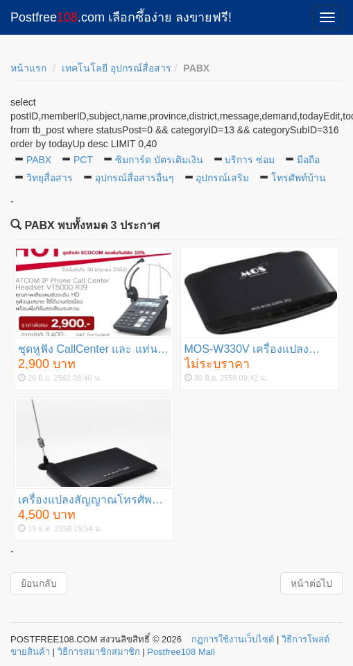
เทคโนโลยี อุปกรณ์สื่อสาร (116, 68)
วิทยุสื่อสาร (49, 177)
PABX (38, 159)
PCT (83, 159)
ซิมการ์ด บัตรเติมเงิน (159, 159)
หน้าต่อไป (311, 583)
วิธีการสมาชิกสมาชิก (99, 652)
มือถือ (308, 159)
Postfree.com (121, 17)
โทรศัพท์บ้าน (298, 177)
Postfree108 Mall (181, 652)
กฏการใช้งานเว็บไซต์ (232, 639)
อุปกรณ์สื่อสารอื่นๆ (134, 177)
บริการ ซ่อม (250, 159)
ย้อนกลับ (39, 583)
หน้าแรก (28, 68)
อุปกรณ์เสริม (222, 177)
